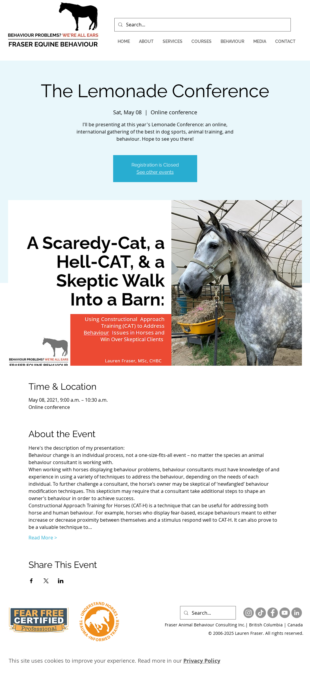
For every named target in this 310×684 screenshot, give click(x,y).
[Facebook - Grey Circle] (272, 613)
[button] (146, 41)
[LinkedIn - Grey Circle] (296, 613)
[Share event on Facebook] (31, 580)
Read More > (43, 537)
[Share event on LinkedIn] (61, 580)
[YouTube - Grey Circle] (284, 613)
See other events (155, 172)
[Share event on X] (46, 580)
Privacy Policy (201, 660)
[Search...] (202, 24)
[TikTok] (260, 613)
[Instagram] (248, 613)
